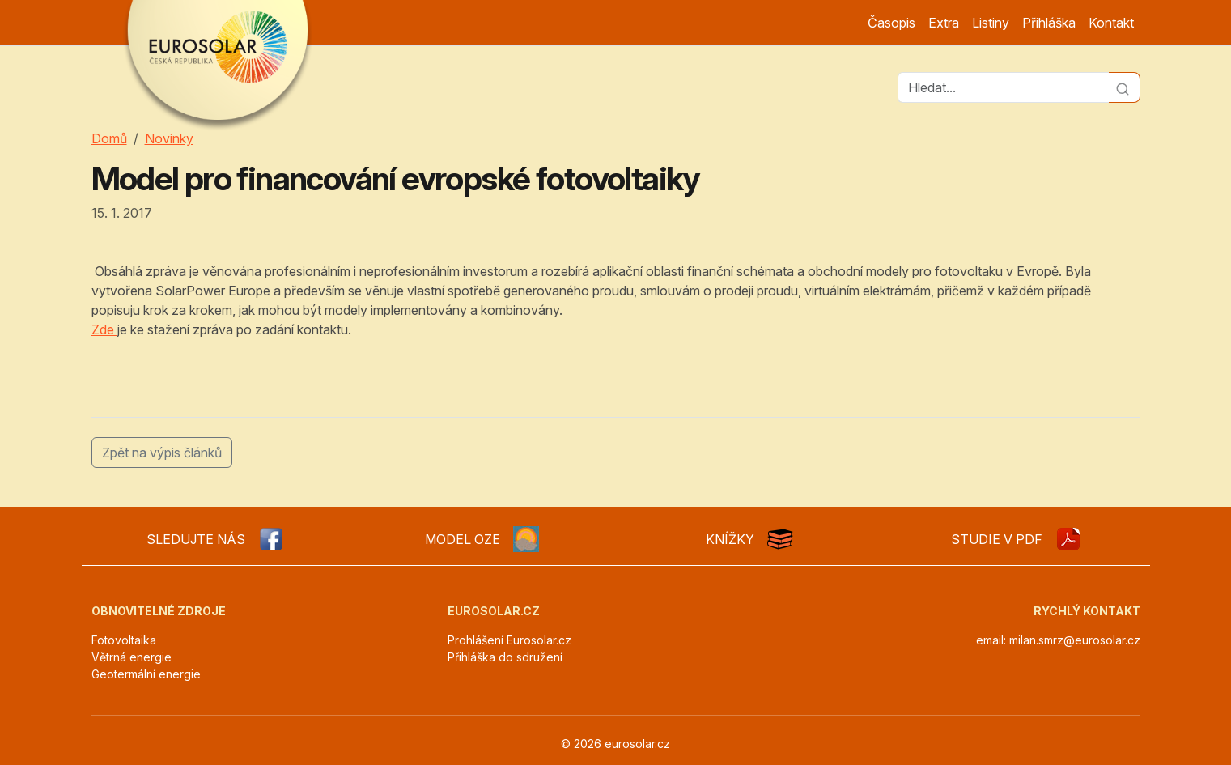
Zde (104, 329)
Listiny (990, 23)
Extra (943, 23)
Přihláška (1049, 23)
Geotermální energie (146, 674)
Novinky (169, 138)
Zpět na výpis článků (162, 452)
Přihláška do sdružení (505, 657)
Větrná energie (131, 657)
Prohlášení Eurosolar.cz (509, 640)
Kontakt (1111, 23)
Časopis (891, 23)
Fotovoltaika (123, 640)
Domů (109, 138)
